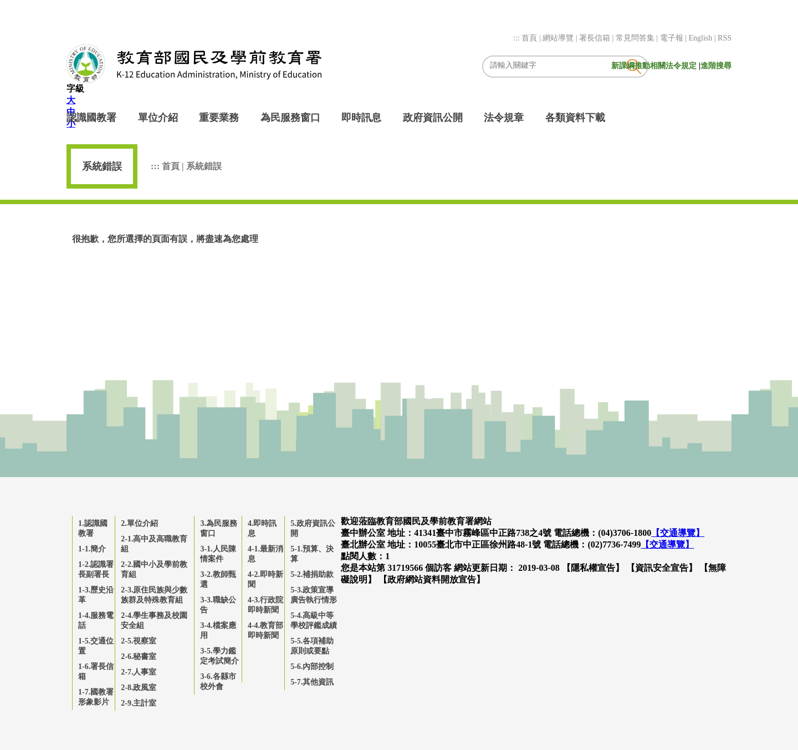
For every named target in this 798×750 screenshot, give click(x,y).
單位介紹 (158, 117)
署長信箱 (595, 38)
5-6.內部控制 (312, 666)
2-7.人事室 (138, 672)
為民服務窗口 (290, 117)
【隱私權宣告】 (593, 567)
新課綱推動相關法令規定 (655, 66)
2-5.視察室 (138, 641)
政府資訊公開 (433, 117)
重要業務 (219, 117)
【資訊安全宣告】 (661, 567)
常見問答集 (636, 38)
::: (517, 38)
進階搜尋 (716, 66)
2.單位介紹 (139, 523)
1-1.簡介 (92, 549)
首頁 (530, 38)
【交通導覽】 (677, 533)
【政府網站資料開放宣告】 (431, 579)
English (701, 38)
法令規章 (504, 117)
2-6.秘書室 (138, 656)
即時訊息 (361, 117)
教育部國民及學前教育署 (193, 63)
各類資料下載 (575, 117)
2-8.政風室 (138, 687)
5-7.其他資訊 (312, 682)
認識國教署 (91, 117)
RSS (725, 38)
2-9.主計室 (138, 703)
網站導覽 (559, 38)
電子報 (673, 38)
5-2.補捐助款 (312, 574)
